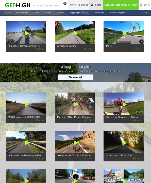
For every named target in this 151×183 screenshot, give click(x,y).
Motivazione (22, 12)
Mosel (109, 45)
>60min (60, 12)
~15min (36, 12)
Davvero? (75, 77)
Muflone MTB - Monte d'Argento (74, 117)
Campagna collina (67, 45)
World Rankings (79, 4)
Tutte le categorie (117, 12)
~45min (48, 12)
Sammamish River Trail (119, 155)
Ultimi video (99, 12)
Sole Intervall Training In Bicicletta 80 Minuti (82, 155)
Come (146, 12)
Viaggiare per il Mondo (78, 12)
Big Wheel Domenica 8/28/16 (24, 45)
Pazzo (8, 12)
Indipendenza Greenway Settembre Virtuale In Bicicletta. (39, 155)
